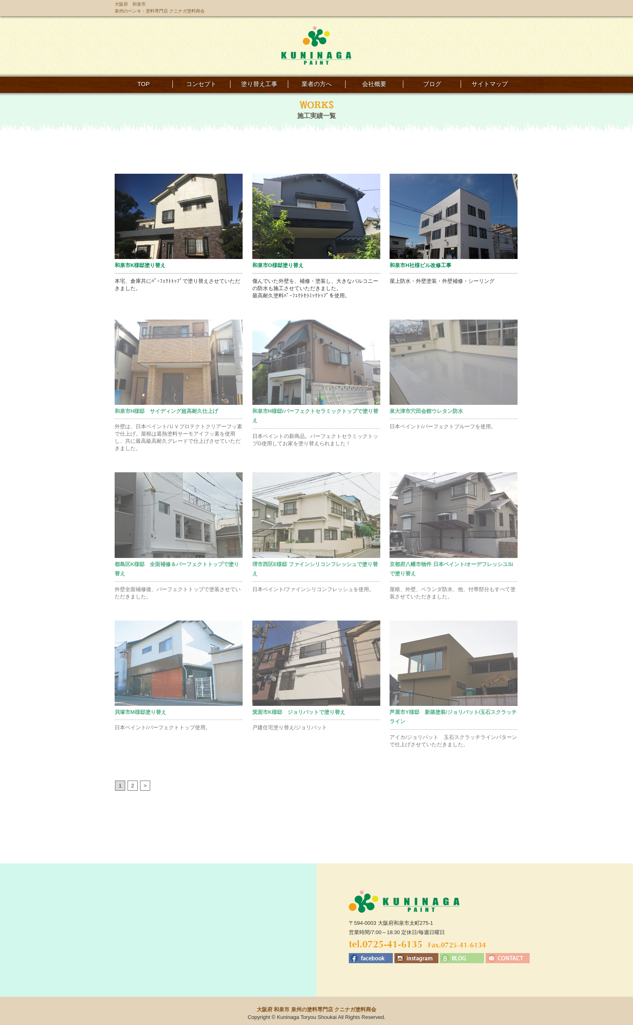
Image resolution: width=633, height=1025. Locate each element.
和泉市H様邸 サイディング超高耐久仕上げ (166, 411)
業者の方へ (317, 83)
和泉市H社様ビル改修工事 (420, 265)
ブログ (432, 83)
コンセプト (201, 83)
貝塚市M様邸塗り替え (140, 712)
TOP (143, 83)
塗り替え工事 (259, 83)
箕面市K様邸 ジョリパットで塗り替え (298, 712)
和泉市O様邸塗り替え (278, 265)
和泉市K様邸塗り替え (140, 265)
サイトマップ (490, 83)
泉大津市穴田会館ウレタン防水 (426, 411)
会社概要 (374, 83)
